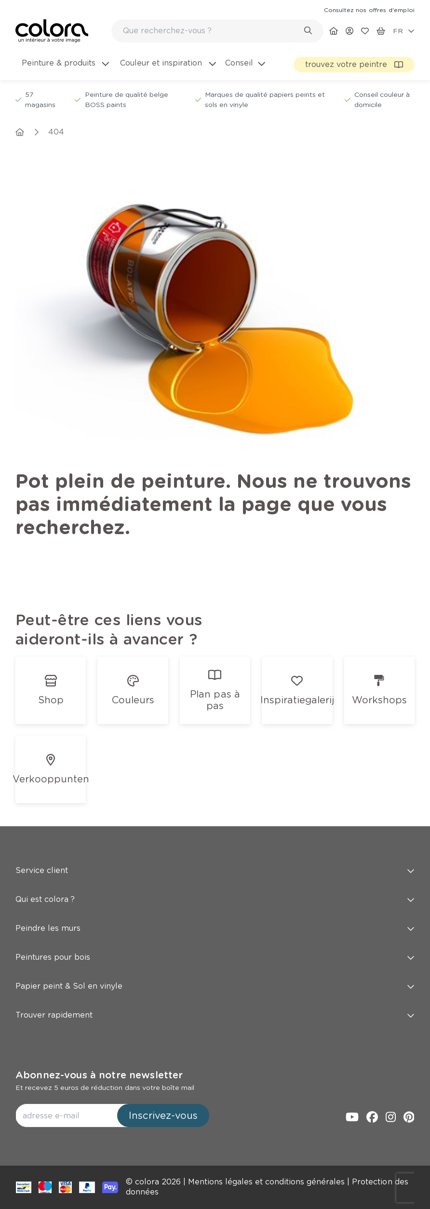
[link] (369, 9)
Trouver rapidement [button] (215, 1015)
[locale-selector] (404, 31)
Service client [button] (215, 870)
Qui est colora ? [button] (215, 899)
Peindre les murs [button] (215, 928)
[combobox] (217, 30)
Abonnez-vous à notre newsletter (99, 1075)
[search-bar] (211, 31)
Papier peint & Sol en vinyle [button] (215, 986)
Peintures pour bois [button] (215, 957)
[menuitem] (64, 69)
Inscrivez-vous (163, 1115)
